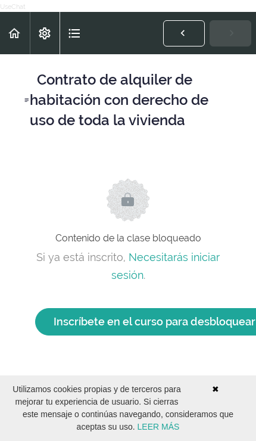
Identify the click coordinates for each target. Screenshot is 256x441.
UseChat (13, 7)
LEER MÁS (159, 426)
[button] (15, 33)
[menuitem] (45, 33)
